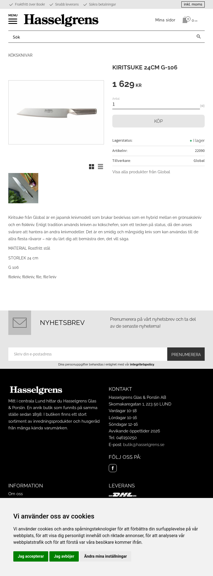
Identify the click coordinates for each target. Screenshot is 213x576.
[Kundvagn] (188, 19)
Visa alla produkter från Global (141, 171)
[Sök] (198, 36)
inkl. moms (193, 4)
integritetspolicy (142, 364)
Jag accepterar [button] (31, 556)
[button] (13, 23)
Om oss (15, 493)
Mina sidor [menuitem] (165, 19)
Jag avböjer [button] (64, 556)
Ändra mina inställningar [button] (105, 556)
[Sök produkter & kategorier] (100, 36)
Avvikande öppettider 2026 (134, 431)
